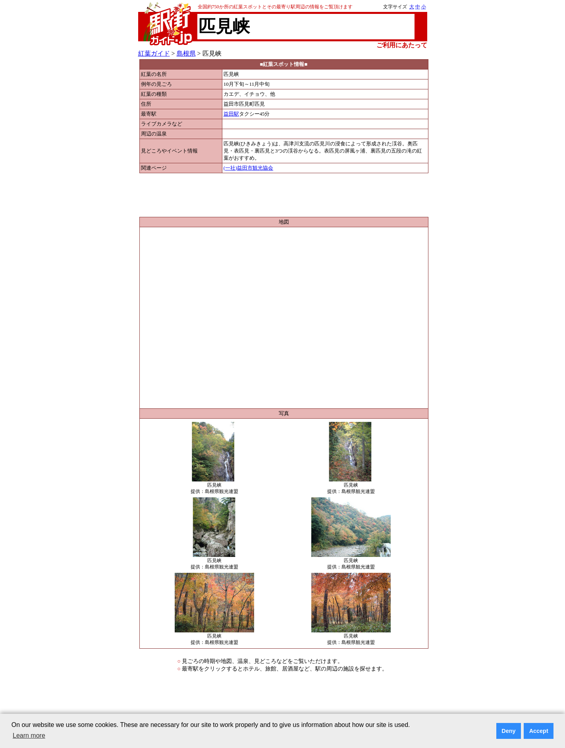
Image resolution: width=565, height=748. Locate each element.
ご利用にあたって (401, 45)
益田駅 (231, 114)
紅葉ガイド (154, 53)
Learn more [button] (29, 735)
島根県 (186, 53)
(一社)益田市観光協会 (249, 168)
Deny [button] (508, 731)
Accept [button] (538, 731)
